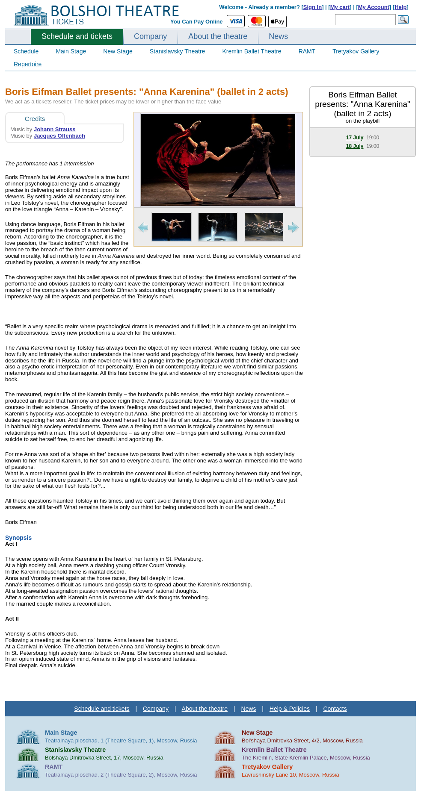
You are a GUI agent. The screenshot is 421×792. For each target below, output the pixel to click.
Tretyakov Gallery (355, 51)
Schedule (26, 51)
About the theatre (217, 36)
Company (150, 36)
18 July (355, 146)
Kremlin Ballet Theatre (251, 51)
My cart (340, 7)
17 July (355, 138)
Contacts (335, 708)
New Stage (117, 51)
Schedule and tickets (77, 36)
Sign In (312, 7)
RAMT (307, 51)
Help (400, 7)
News (278, 36)
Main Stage (71, 51)
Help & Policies (290, 708)
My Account (373, 7)
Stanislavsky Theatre (177, 51)
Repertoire (28, 64)
